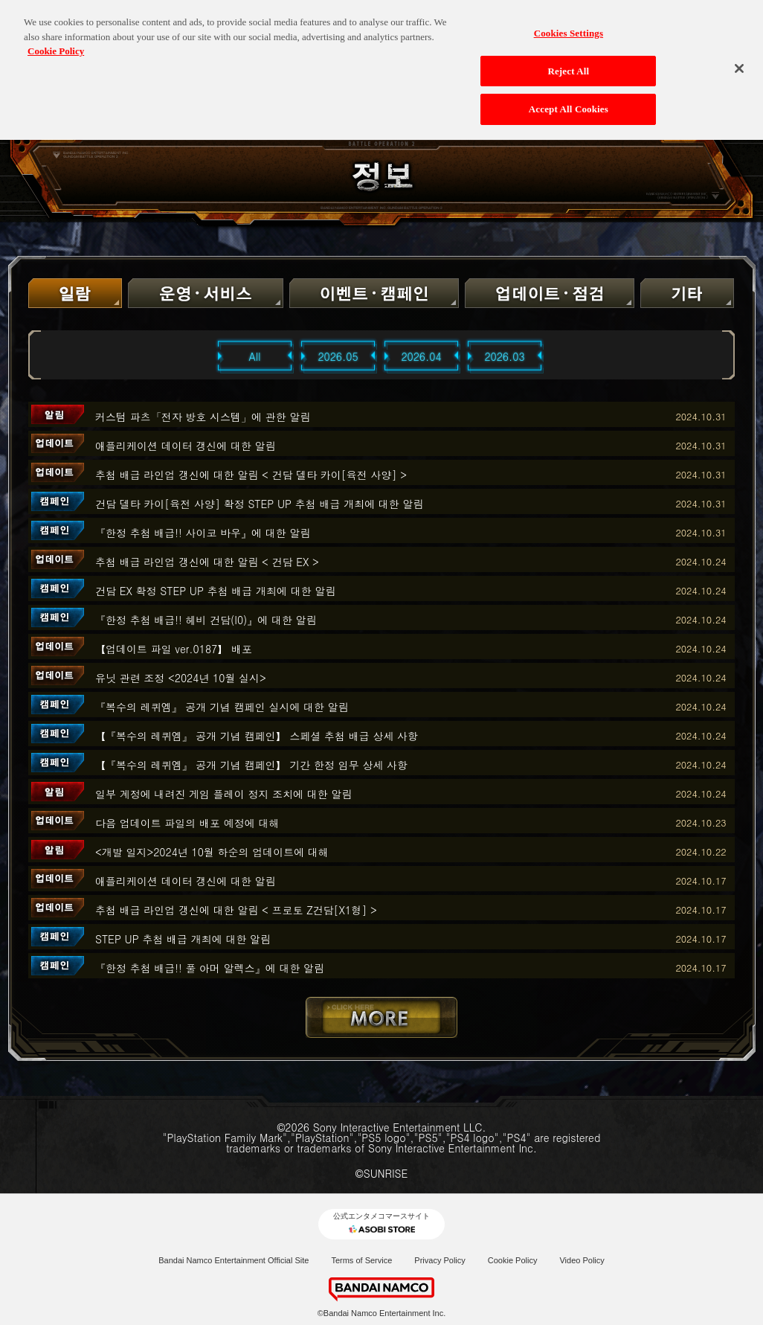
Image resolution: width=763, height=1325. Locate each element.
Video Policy (581, 1260)
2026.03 (504, 356)
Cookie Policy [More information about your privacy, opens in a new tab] (56, 41)
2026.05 (338, 356)
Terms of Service (361, 1260)
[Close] (739, 58)
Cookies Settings (568, 23)
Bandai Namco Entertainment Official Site (233, 1260)
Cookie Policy (513, 1260)
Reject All (568, 61)
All (255, 356)
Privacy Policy (439, 1260)
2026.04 (421, 356)
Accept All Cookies (568, 99)
